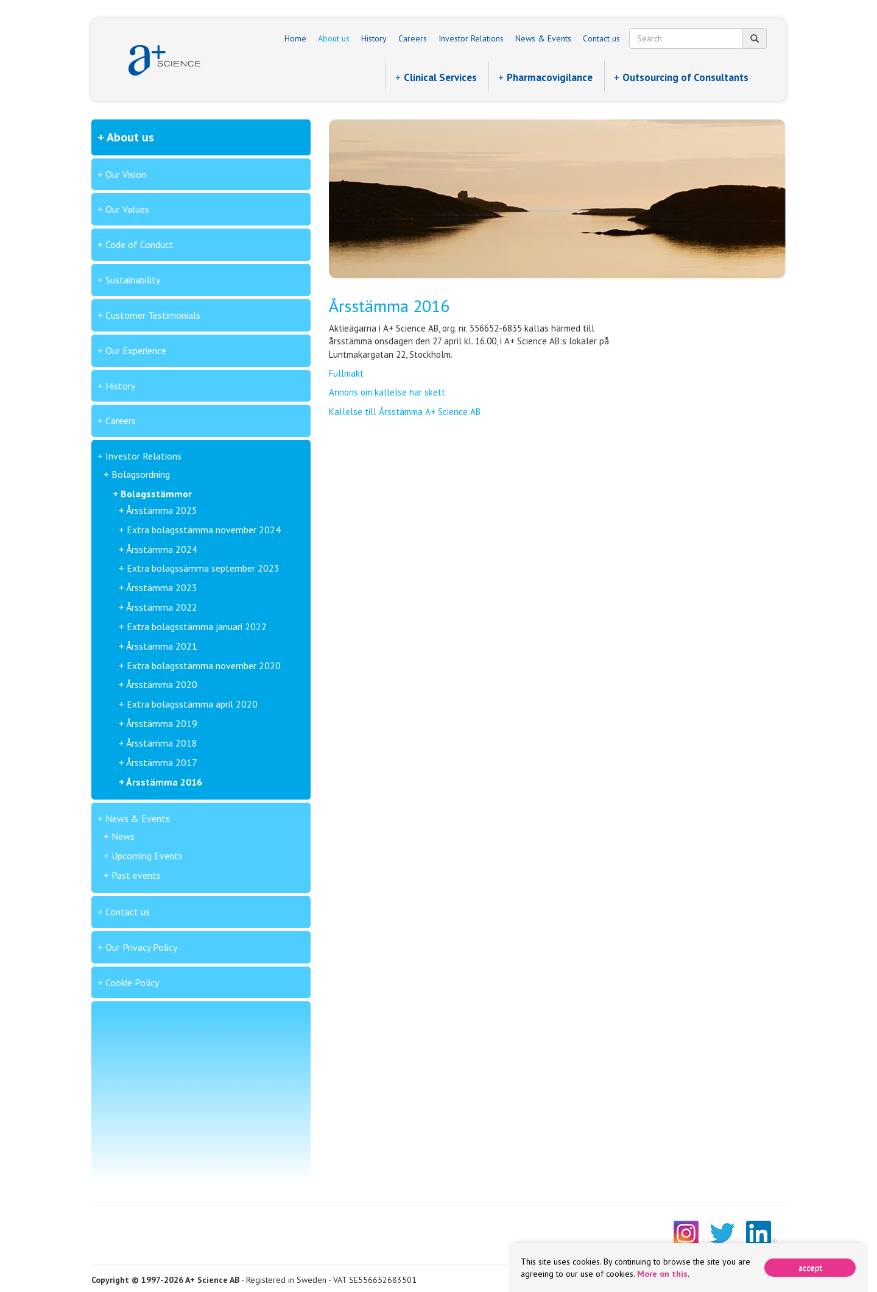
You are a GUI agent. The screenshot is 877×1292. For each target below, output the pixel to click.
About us (334, 38)
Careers (412, 38)
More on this (662, 1273)
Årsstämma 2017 (161, 762)
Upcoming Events (147, 856)
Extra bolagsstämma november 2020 (204, 665)
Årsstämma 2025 (161, 510)
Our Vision (125, 174)
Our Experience (135, 350)
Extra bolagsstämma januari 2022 (197, 626)
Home (295, 38)
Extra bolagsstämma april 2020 (192, 704)
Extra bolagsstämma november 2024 (204, 530)
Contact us (601, 38)
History (374, 38)
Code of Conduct (139, 244)
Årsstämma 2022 (161, 607)
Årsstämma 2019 (161, 723)
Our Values (127, 209)
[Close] (810, 1267)
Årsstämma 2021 (161, 646)
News (123, 836)
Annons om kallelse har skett (387, 392)
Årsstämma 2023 (161, 587)
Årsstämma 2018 (161, 743)
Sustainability (132, 280)
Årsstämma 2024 (161, 549)
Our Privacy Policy (141, 947)
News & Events (543, 38)
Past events (136, 875)
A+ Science (164, 60)
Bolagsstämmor (156, 494)
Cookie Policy (132, 982)
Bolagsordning (140, 474)
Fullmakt (346, 373)
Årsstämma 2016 (164, 782)
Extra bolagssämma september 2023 (203, 568)
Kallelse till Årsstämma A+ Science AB (405, 411)
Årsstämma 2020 (161, 684)
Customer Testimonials (152, 315)
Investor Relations (471, 38)
